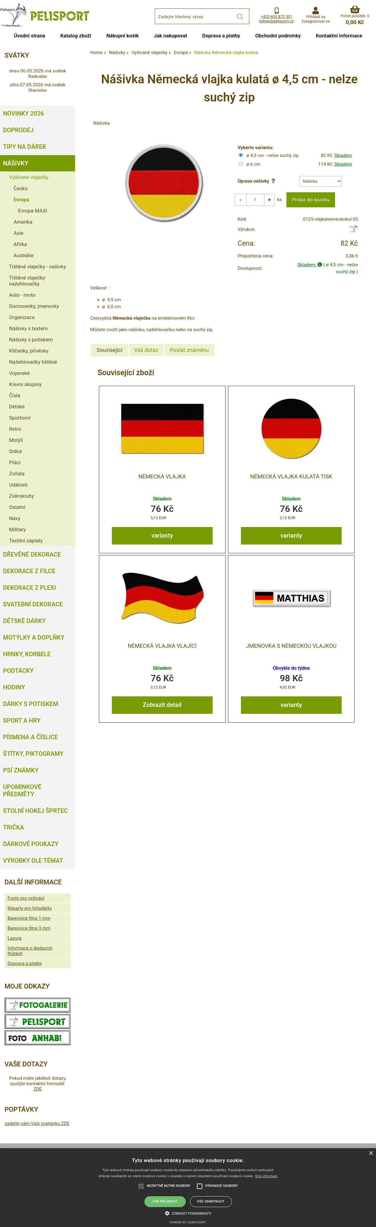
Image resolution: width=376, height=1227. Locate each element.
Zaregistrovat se (316, 21)
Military (17, 529)
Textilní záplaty (26, 541)
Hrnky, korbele (27, 654)
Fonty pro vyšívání (26, 898)
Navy (14, 518)
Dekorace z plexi (29, 587)
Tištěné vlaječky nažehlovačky (27, 281)
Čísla (14, 395)
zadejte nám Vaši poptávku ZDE (37, 1123)
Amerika (23, 222)
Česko (21, 188)
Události (18, 485)
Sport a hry (21, 720)
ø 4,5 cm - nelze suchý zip (272, 155)
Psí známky (21, 770)
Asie (19, 233)
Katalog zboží (75, 36)
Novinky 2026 (23, 113)
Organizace (22, 317)
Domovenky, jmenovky (34, 306)
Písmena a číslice (30, 737)
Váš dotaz (146, 350)
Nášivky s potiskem (31, 340)
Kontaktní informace (339, 36)
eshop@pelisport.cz (276, 21)
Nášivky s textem (28, 328)
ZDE (37, 1089)
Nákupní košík (122, 36)
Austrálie (23, 255)
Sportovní (20, 418)
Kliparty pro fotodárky (30, 908)
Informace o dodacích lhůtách (30, 950)
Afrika (20, 244)
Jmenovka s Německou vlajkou (291, 646)
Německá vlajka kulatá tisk (291, 477)
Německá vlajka (162, 477)
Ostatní (17, 507)
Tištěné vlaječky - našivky (37, 267)
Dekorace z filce (29, 571)
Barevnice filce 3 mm (29, 928)
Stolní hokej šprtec (35, 810)
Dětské (17, 407)
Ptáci (15, 462)
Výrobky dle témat (33, 860)
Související (109, 350)
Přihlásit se (315, 16)
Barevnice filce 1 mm (29, 918)
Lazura (14, 938)
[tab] (109, 350)
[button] (188, 1213)
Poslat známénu (189, 350)
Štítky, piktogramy (33, 753)
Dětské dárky (24, 621)
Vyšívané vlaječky (29, 177)
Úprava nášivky (257, 181)
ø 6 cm (253, 164)
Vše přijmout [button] (165, 1201)
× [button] (370, 1153)
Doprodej (18, 130)
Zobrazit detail (162, 704)
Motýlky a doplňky (34, 637)
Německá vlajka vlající (162, 646)
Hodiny (14, 687)
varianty (162, 535)
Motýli (16, 440)
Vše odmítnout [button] (210, 1201)
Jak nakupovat (170, 36)
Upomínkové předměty (22, 790)
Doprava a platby (221, 36)
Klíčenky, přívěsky (29, 351)
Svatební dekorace (33, 604)
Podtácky (18, 670)
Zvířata (17, 474)
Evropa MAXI (32, 211)
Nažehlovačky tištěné (33, 362)
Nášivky (15, 163)
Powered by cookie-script (188, 1222)
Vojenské (19, 373)
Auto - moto (22, 295)
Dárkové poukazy (30, 844)
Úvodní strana (29, 36)
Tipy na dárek (24, 146)
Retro (15, 429)
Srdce (15, 451)
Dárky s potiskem (30, 704)
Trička (13, 827)
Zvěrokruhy (21, 496)
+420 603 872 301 (276, 16)
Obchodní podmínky (278, 36)
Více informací (266, 1176)
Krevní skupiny (25, 384)
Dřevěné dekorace (32, 554)
